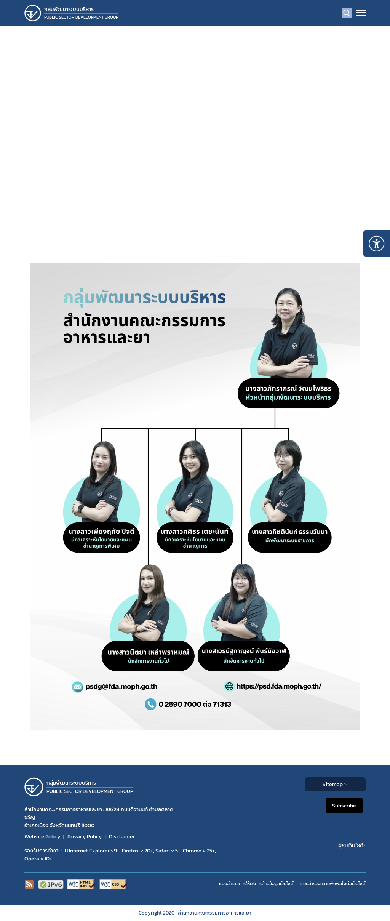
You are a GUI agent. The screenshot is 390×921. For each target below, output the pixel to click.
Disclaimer (122, 837)
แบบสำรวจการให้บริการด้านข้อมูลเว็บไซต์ (256, 883)
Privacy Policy (84, 837)
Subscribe (344, 805)
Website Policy (42, 837)
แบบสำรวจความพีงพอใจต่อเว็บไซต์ (333, 883)
